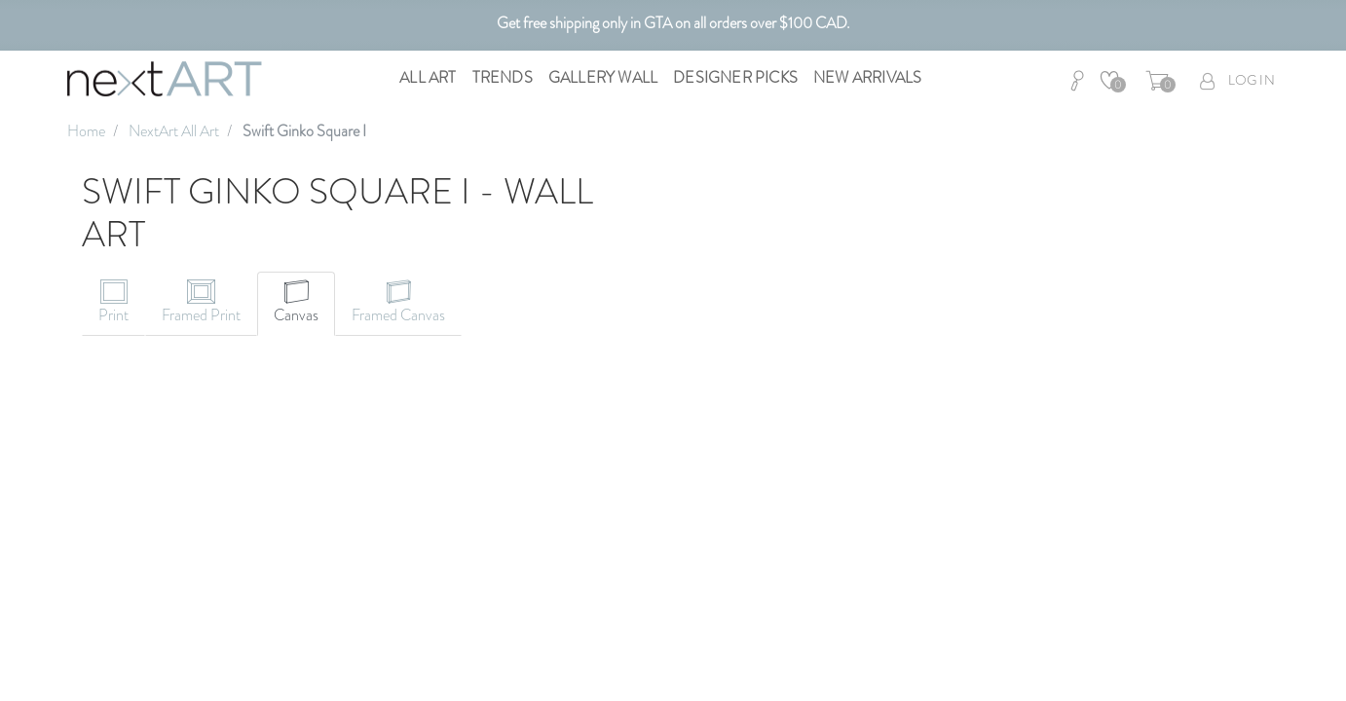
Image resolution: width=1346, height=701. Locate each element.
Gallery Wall (602, 77)
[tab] (113, 304)
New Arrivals (867, 77)
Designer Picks (735, 77)
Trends (502, 77)
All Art (427, 77)
